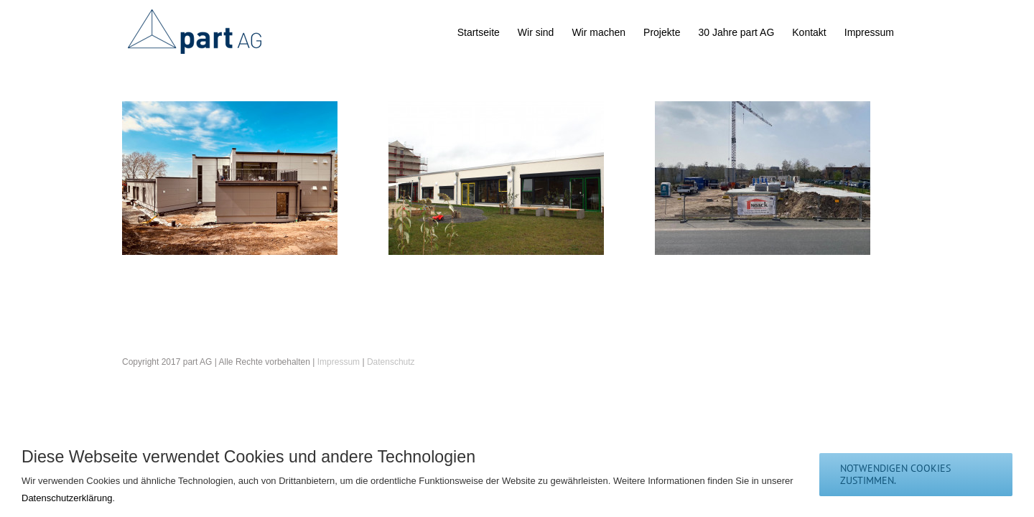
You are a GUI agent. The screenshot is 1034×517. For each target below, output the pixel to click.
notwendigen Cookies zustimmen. (895, 474)
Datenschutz (391, 362)
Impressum (338, 362)
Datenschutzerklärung (67, 498)
